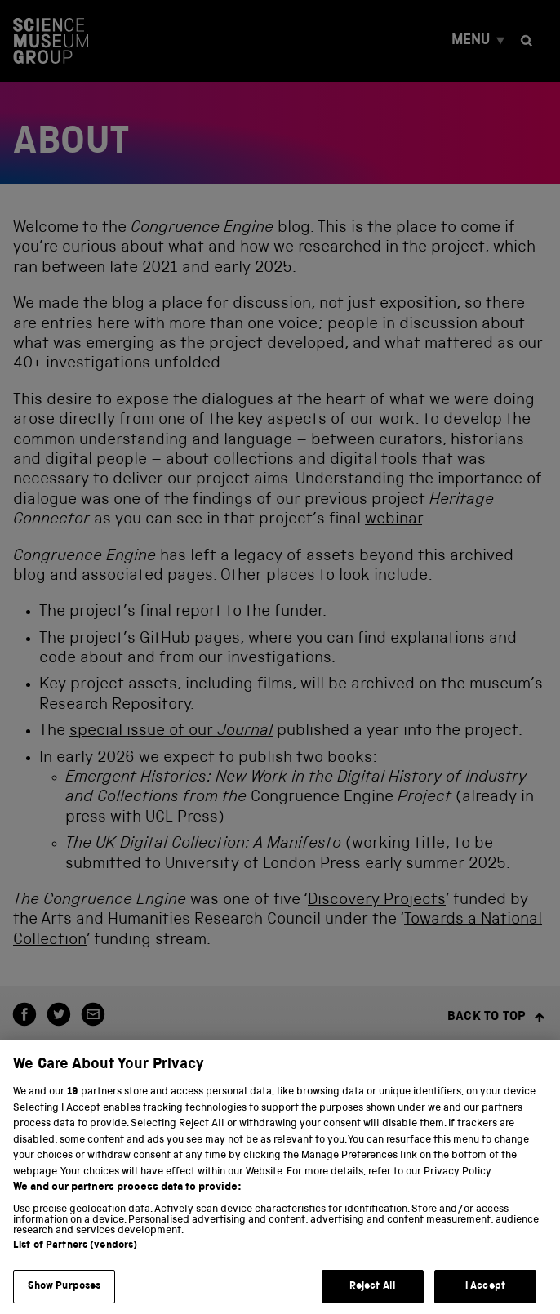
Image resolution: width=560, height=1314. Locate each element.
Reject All (372, 1294)
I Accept (485, 1294)
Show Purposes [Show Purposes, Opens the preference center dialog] (64, 1294)
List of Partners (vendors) (75, 1253)
